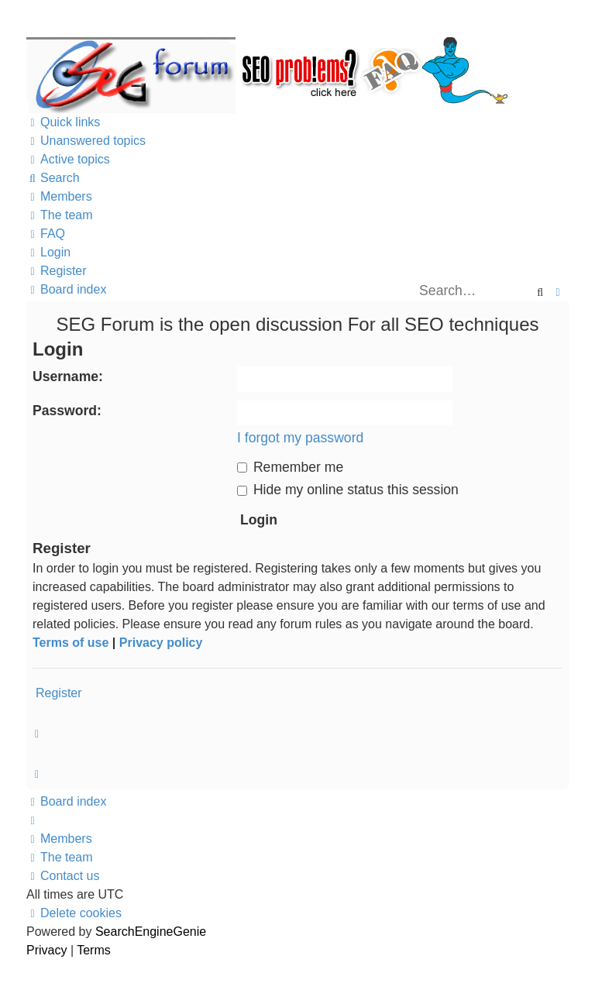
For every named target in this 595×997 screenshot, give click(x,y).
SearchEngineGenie (150, 931)
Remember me (290, 467)
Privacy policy (161, 642)
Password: (67, 410)
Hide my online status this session (348, 489)
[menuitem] (86, 140)
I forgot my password (300, 437)
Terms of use (70, 642)
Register (59, 693)
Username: (68, 376)
